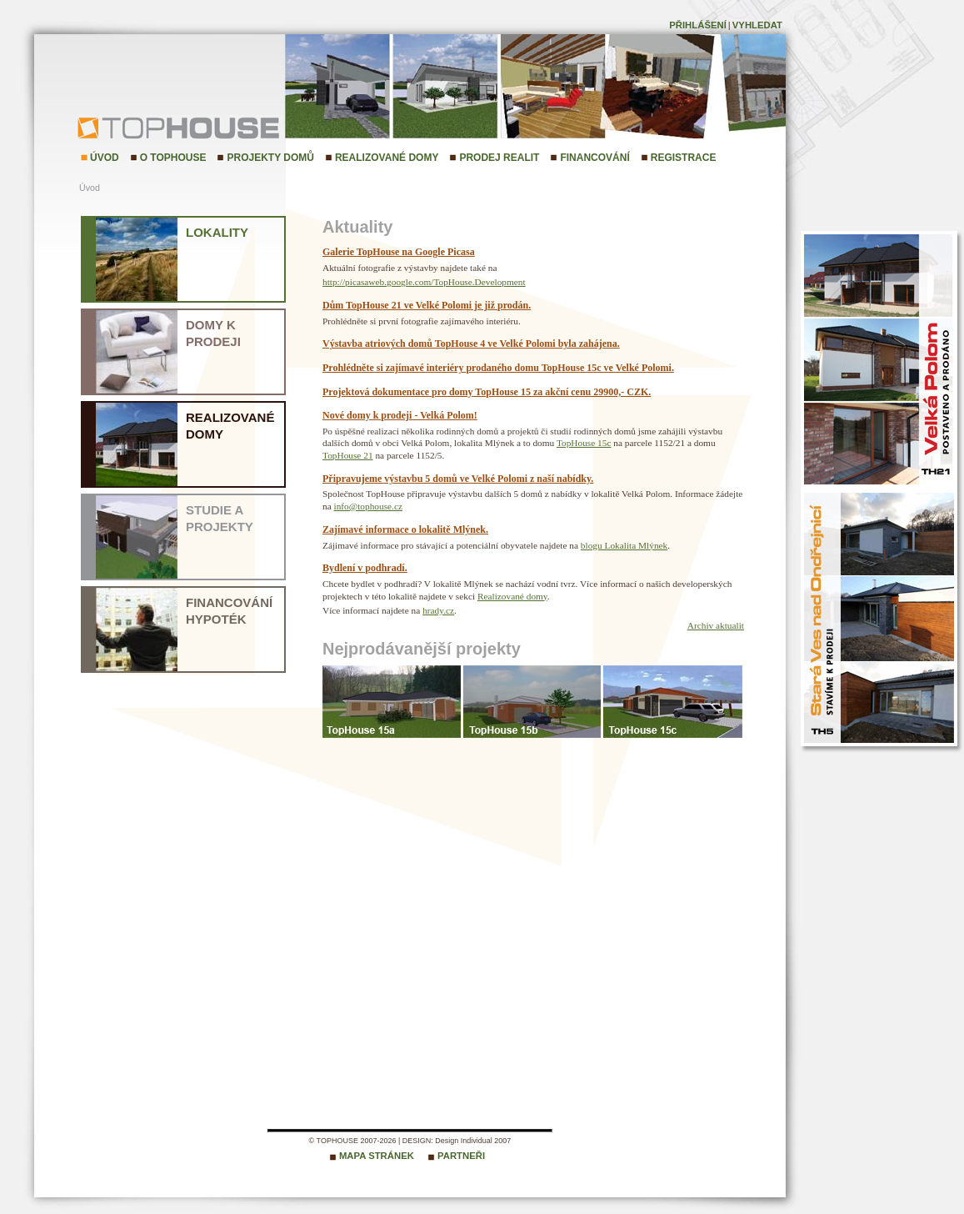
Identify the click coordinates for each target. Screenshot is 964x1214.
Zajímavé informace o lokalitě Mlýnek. (405, 529)
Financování (594, 157)
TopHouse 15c (584, 443)
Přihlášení (698, 25)
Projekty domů (270, 157)
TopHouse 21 (347, 455)
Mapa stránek (376, 1156)
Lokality (217, 232)
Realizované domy (386, 157)
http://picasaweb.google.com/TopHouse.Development (424, 282)
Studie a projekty (219, 518)
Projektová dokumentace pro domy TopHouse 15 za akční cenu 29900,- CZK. (486, 392)
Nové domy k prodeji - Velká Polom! (399, 415)
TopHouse (121, 127)
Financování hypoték (229, 610)
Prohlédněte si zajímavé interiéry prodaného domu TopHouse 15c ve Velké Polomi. (498, 368)
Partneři (461, 1156)
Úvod (104, 157)
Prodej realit (499, 157)
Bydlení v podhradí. (364, 568)
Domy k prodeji (213, 333)
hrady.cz (438, 610)
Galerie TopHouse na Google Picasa (398, 252)
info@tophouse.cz (368, 506)
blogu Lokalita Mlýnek (624, 545)
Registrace (684, 157)
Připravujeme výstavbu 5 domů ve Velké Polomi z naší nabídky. (457, 478)
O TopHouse (173, 157)
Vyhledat (757, 25)
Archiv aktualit (715, 625)
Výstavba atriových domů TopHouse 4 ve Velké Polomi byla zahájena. (471, 343)
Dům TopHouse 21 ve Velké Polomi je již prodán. (426, 305)
